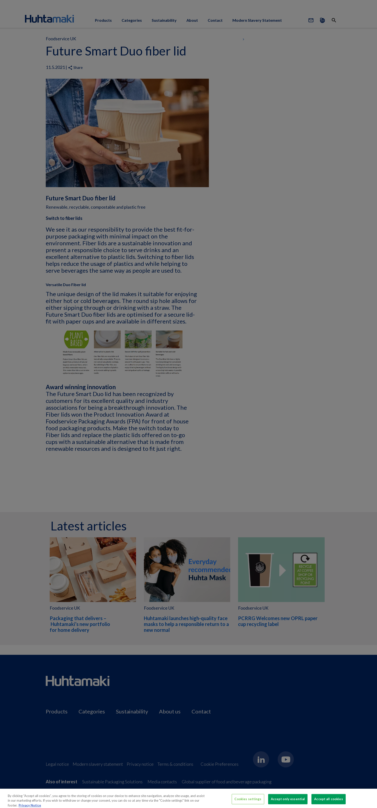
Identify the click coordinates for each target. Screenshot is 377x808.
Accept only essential (288, 801)
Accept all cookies (328, 801)
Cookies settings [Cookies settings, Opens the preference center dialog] (247, 801)
